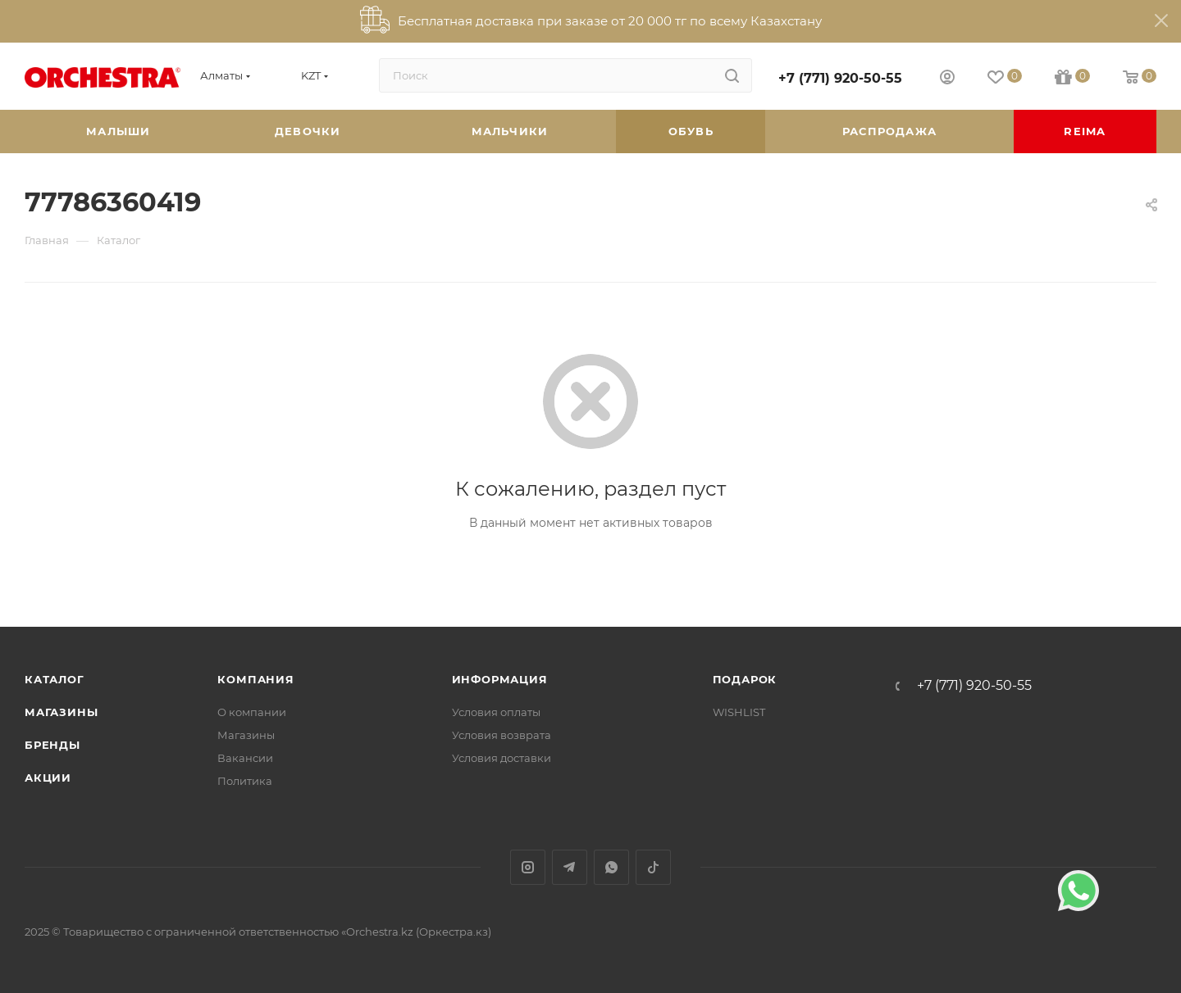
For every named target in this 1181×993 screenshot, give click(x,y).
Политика (244, 780)
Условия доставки (501, 757)
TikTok (653, 867)
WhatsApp (611, 867)
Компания (255, 679)
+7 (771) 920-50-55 (840, 78)
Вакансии (245, 757)
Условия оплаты (496, 712)
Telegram (569, 867)
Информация (500, 679)
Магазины (61, 712)
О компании (251, 712)
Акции (48, 777)
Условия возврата (501, 734)
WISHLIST (739, 712)
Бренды (52, 744)
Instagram (527, 867)
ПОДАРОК (745, 679)
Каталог (54, 679)
